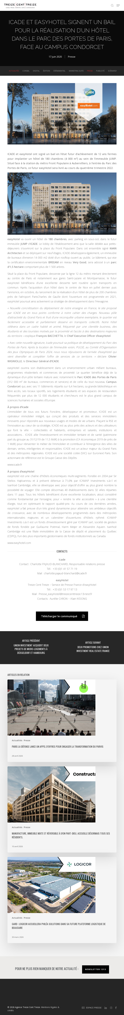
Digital (36, 71)
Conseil (25, 71)
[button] (118, 5)
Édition (46, 71)
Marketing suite (76, 71)
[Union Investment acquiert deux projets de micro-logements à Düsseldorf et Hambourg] (31, 647)
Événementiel (59, 71)
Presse (71, 56)
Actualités (14, 71)
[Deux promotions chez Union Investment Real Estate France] (93, 647)
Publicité (100, 71)
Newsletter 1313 (95, 969)
